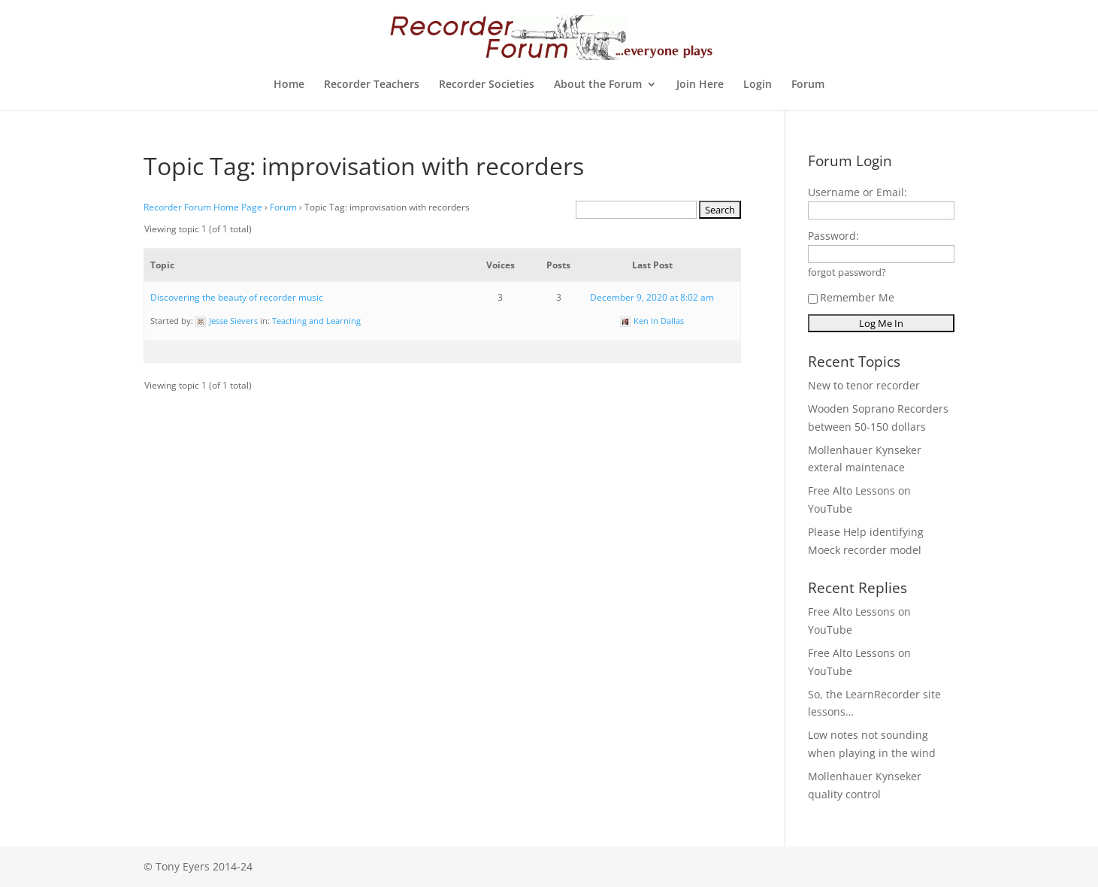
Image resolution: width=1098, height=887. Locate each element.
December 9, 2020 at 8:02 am (652, 297)
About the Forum (598, 85)
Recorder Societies (486, 85)
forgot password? (847, 272)
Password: (833, 236)
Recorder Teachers (371, 85)
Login (757, 85)
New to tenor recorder (864, 385)
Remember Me (851, 297)
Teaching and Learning (316, 320)
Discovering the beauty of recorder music (236, 297)
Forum (807, 85)
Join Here (700, 85)
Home (289, 85)
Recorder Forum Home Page (203, 207)
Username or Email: (857, 192)
